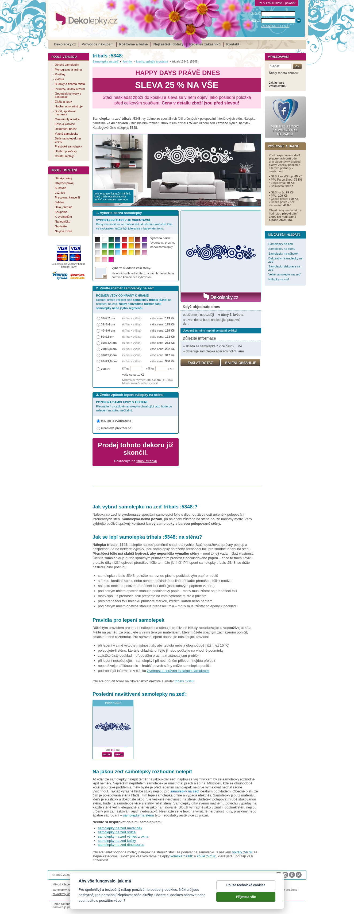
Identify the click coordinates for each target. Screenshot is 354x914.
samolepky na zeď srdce (117, 832)
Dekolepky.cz (65, 44)
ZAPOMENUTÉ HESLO (275, 26)
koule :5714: (206, 856)
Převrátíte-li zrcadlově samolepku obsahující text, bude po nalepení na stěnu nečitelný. (134, 406)
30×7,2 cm (108, 318)
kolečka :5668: (182, 856)
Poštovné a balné (133, 44)
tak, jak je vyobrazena (116, 420)
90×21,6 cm (109, 361)
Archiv (127, 61)
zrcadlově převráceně (116, 428)
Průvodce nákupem (98, 44)
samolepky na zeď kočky (117, 841)
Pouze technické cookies (246, 886)
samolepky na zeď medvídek (120, 828)
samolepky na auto (65, 889)
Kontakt (232, 44)
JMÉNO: (256, 13)
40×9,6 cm (108, 330)
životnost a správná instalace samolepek (178, 671)
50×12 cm (107, 336)
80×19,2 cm (109, 355)
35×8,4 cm (108, 324)
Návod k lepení (62, 884)
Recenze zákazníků (205, 44)
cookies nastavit (183, 896)
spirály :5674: (242, 852)
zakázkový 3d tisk (64, 894)
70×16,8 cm (109, 349)
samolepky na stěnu (138, 815)
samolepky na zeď (163, 694)
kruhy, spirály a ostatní (152, 61)
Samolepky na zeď (105, 61)
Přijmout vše (246, 898)
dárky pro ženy (287, 889)
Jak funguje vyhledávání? (277, 84)
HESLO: (256, 20)
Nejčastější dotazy (168, 44)
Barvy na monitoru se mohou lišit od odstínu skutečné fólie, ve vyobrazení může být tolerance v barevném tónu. (134, 224)
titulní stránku (146, 461)
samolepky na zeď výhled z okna (123, 836)
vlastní (105, 368)
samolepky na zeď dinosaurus (121, 845)
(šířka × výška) (131, 318)
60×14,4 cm (109, 342)
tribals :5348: (184, 681)
